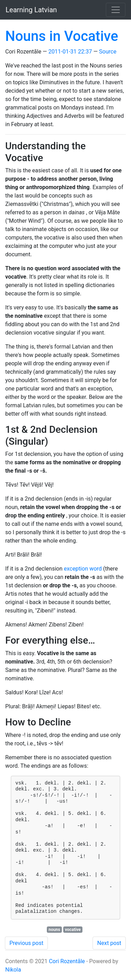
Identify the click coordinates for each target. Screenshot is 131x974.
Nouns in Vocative (61, 36)
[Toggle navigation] (115, 10)
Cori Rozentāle (67, 961)
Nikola (13, 969)
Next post (109, 943)
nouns (54, 929)
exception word (83, 568)
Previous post (26, 943)
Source (108, 51)
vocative (73, 929)
